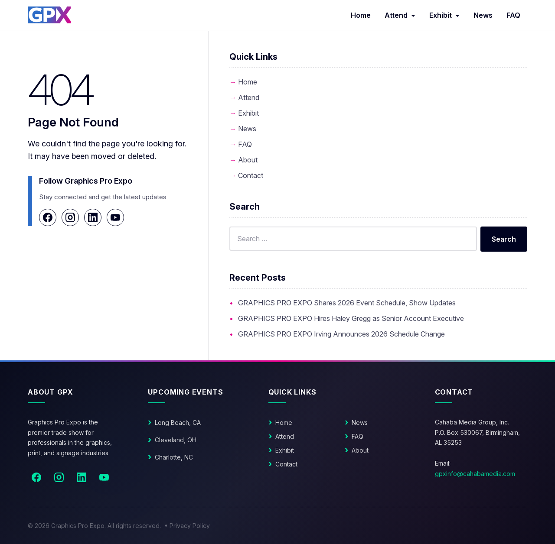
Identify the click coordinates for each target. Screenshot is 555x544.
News (483, 15)
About (248, 159)
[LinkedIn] (92, 217)
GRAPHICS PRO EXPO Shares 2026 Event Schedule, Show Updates (347, 302)
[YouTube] (115, 217)
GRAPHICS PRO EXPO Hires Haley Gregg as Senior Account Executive (351, 318)
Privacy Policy (190, 525)
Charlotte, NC (174, 457)
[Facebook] (47, 217)
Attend (396, 15)
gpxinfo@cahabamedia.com (475, 473)
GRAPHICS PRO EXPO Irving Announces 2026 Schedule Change (341, 334)
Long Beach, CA (178, 422)
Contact (250, 175)
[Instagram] (70, 217)
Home (361, 15)
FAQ (513, 15)
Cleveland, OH (175, 440)
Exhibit (440, 15)
